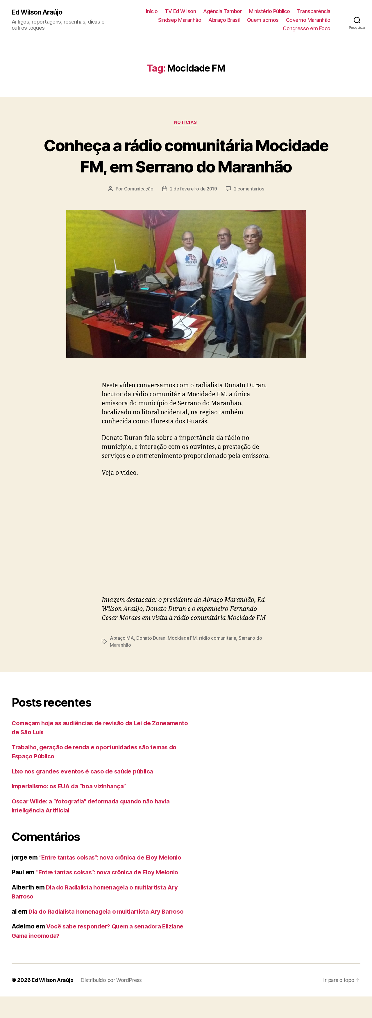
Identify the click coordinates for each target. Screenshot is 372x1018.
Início (152, 11)
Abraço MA (122, 659)
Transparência (313, 11)
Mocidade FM (182, 659)
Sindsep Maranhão (179, 20)
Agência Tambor (222, 11)
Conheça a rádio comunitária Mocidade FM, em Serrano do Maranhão (186, 166)
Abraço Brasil (224, 20)
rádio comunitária (218, 659)
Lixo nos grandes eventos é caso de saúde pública (85, 792)
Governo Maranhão (308, 20)
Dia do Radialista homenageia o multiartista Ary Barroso (109, 932)
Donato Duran (151, 659)
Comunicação (137, 210)
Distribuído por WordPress (112, 1002)
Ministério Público (269, 11)
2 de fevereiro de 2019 (193, 210)
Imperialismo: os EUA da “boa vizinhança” (72, 807)
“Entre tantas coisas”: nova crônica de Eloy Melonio (112, 878)
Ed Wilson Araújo (38, 12)
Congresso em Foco (306, 28)
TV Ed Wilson (180, 11)
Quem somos (263, 20)
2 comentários (250, 210)
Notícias (186, 122)
